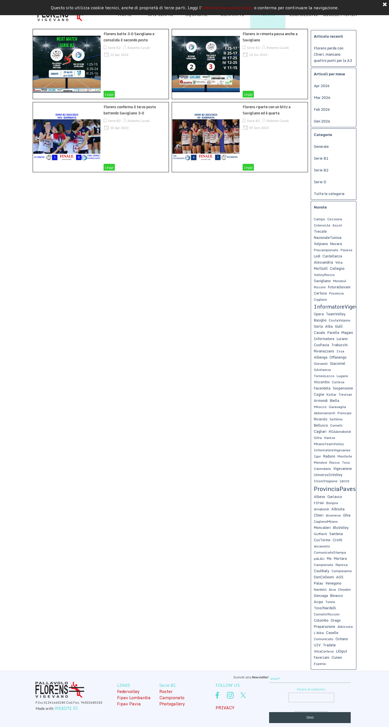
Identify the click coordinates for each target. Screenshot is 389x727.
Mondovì (339, 281)
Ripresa (342, 564)
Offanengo (338, 357)
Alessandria (323, 262)
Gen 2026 (322, 121)
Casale (319, 332)
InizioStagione (325, 481)
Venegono (333, 583)
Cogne (319, 394)
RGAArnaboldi (340, 431)
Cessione (334, 219)
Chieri (318, 515)
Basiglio (320, 320)
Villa (339, 262)
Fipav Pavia (129, 703)
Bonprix (332, 503)
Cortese (338, 382)
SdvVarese (322, 369)
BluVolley (341, 527)
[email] (310, 679)
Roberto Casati (139, 47)
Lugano (342, 376)
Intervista (322, 225)
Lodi (317, 256)
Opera (319, 314)
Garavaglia (337, 406)
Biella (334, 400)
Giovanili (321, 363)
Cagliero (320, 299)
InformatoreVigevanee (332, 450)
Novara (336, 243)
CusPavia (321, 345)
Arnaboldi (321, 509)
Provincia (336, 293)
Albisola (338, 509)
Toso (346, 462)
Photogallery (172, 703)
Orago (336, 620)
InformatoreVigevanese (343, 306)
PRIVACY (225, 707)
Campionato (323, 564)
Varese (329, 437)
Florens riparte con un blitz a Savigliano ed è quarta (266, 110)
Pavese (346, 250)
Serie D (320, 182)
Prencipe (344, 413)
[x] (243, 695)
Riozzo (334, 462)
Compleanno (342, 571)
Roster (166, 691)
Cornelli (336, 425)
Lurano (342, 338)
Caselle (332, 632)
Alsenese (333, 515)
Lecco (344, 481)
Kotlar (331, 394)
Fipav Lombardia (134, 697)
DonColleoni (324, 577)
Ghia (346, 515)
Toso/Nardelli (325, 608)
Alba (329, 326)
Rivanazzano (324, 351)
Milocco (320, 406)
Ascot (337, 225)
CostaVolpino (339, 320)
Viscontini (322, 382)
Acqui (318, 601)
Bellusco (321, 425)
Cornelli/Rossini (326, 614)
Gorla (318, 326)
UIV (317, 645)
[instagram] (230, 695)
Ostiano (342, 639)
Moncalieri (322, 527)
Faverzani (321, 657)
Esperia (320, 663)
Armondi (321, 400)
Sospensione (343, 388)
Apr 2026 (322, 86)
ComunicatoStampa (330, 552)
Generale (321, 146)
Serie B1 (321, 158)
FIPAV (319, 503)
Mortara (340, 558)
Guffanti (320, 533)
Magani (347, 332)
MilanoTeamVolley (329, 444)
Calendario (322, 468)
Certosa (320, 293)
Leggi (109, 94)
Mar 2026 (322, 97)
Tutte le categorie (329, 194)
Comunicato (323, 639)
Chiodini (344, 589)
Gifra (318, 437)
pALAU (319, 558)
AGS (339, 577)
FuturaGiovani (339, 287)
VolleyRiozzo (324, 274)
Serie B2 (114, 47)
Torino (330, 601)
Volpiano (321, 243)
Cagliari (320, 431)
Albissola (345, 626)
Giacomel (337, 363)
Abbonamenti (324, 413)
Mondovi (320, 462)
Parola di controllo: (311, 689)
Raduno (329, 456)
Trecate (320, 231)
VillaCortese (324, 651)
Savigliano (322, 281)
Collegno (337, 268)
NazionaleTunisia (327, 237)
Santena (336, 533)
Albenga (320, 357)
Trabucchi (339, 345)
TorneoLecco (324, 376)
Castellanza (332, 256)
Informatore (324, 338)
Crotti (337, 540)
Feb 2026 (322, 109)
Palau (318, 583)
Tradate (329, 645)
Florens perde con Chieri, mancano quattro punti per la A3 (333, 54)
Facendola (322, 388)
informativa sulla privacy (227, 6)
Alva (332, 589)
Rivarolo (320, 419)
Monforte (344, 456)
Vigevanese (342, 468)
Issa (340, 351)
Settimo (336, 419)
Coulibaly (321, 571)
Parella (333, 332)
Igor (317, 456)
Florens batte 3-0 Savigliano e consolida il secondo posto (129, 37)
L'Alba (319, 632)
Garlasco (334, 496)
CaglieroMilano (326, 521)
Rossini (320, 287)
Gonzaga (321, 595)
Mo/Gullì (321, 268)
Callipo (319, 219)
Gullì (339, 326)
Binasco (336, 595)
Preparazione (324, 626)
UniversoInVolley (328, 474)
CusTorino (322, 540)
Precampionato (326, 250)
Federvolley (128, 691)
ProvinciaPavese (336, 488)
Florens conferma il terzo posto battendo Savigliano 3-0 (130, 110)
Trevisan (345, 394)
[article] (101, 64)
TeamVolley (336, 314)
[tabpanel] (227, 677)
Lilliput (341, 651)
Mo (329, 558)
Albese (319, 496)
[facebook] (217, 695)
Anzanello (322, 546)
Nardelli (320, 589)
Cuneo (337, 657)
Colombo (321, 620)
